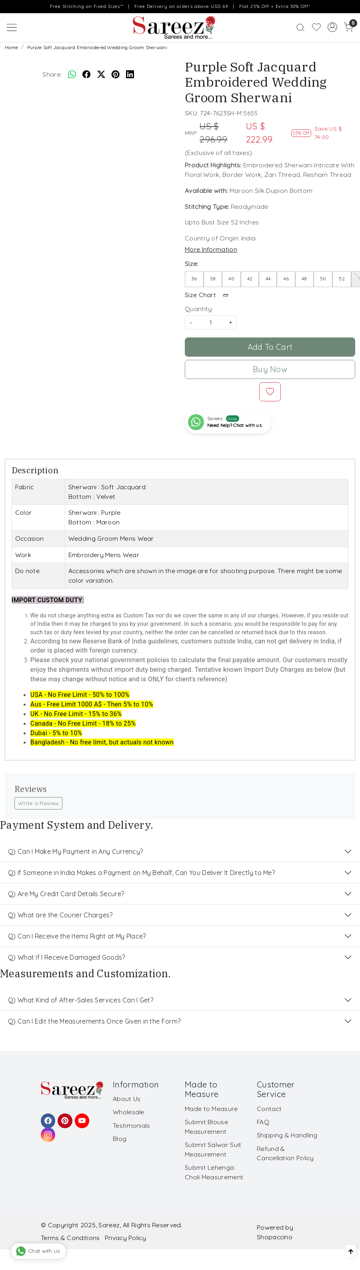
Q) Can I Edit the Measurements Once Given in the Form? (94, 1021)
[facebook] (86, 74)
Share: (52, 74)
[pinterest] (115, 74)
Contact (269, 1109)
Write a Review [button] (38, 803)
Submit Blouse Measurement (206, 1126)
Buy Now (270, 369)
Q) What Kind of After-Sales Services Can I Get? (80, 1000)
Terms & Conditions (70, 1238)
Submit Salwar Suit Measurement (213, 1149)
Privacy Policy (125, 1238)
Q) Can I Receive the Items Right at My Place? (77, 936)
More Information (211, 249)
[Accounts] (332, 27)
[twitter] (101, 74)
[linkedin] (130, 74)
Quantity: (199, 309)
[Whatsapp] (72, 74)
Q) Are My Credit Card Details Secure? (66, 894)
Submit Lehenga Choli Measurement (214, 1172)
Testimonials (131, 1125)
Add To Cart (270, 347)
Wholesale (128, 1112)
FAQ (263, 1122)
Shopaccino (274, 1237)
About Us (126, 1099)
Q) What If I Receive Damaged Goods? (66, 957)
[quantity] (211, 322)
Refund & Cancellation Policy (285, 1153)
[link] (300, 27)
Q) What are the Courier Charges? (60, 915)
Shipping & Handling (287, 1135)
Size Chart (209, 295)
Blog (119, 1139)
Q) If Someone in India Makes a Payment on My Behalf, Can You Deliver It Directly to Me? (141, 873)
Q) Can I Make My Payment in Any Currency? (75, 851)
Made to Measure (211, 1109)
